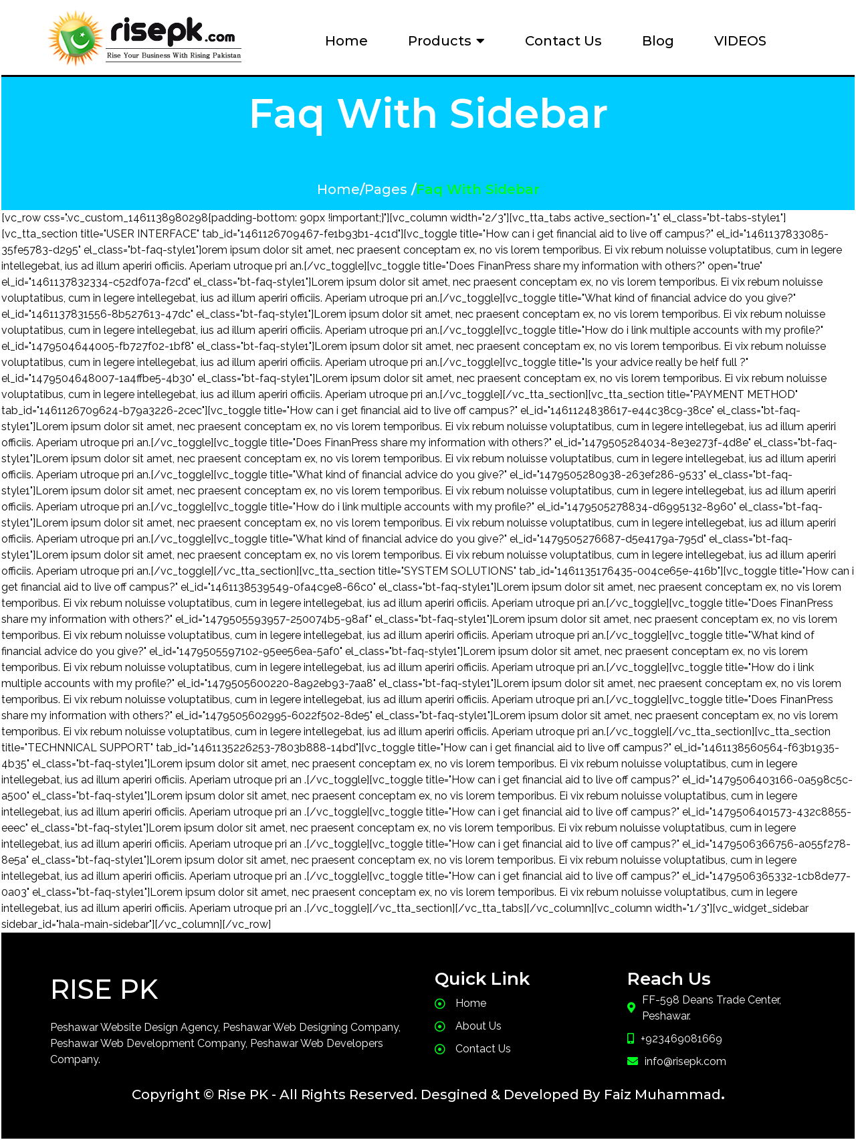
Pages (385, 189)
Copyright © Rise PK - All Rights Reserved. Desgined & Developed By (366, 1094)
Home (338, 189)
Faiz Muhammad (662, 1094)
